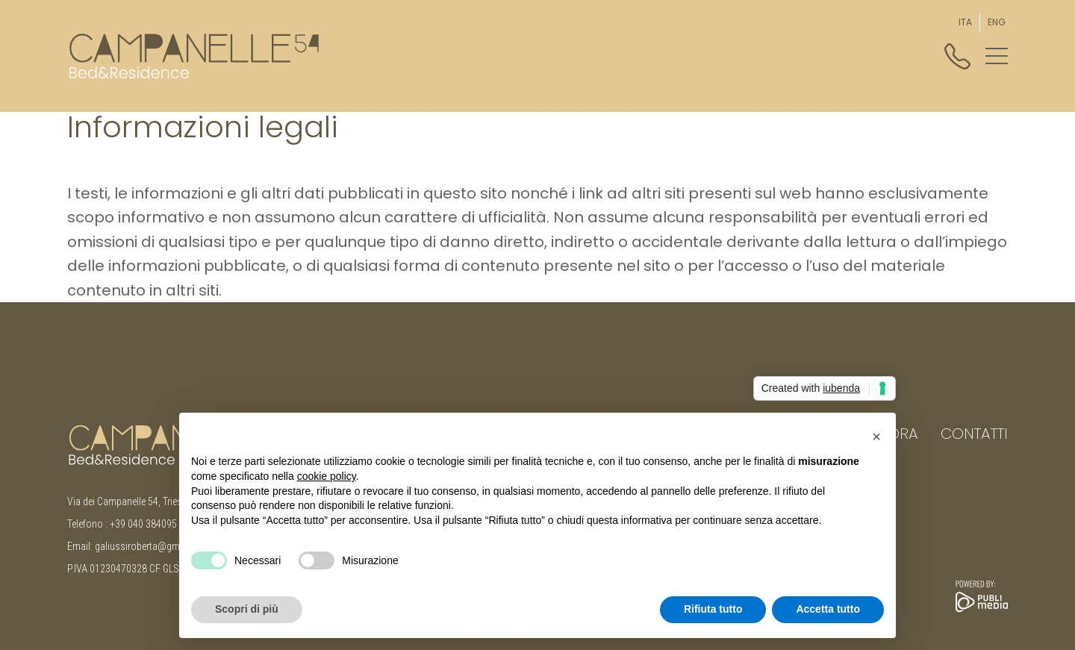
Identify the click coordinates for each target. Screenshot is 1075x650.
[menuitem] (965, 22)
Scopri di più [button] (246, 609)
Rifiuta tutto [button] (713, 609)
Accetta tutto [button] (828, 609)
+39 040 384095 (143, 524)
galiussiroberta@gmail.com (153, 546)
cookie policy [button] (326, 476)
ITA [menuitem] (965, 22)
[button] (996, 56)
